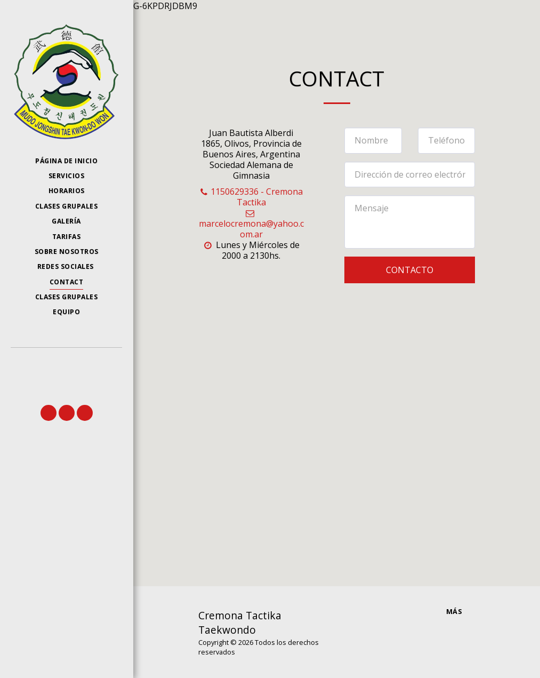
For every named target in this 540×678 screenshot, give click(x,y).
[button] (49, 413)
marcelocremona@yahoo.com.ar (251, 224)
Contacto (409, 270)
